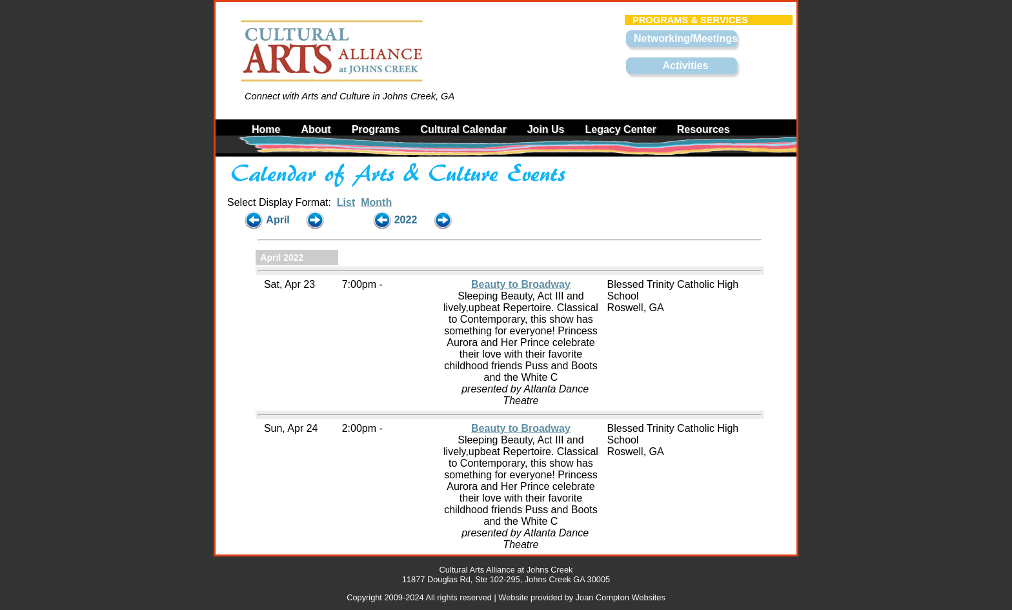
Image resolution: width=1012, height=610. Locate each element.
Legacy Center (620, 129)
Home (266, 129)
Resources (703, 129)
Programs (376, 129)
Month (376, 202)
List (346, 202)
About (315, 129)
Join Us (546, 129)
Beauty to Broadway (521, 284)
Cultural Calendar (463, 129)
